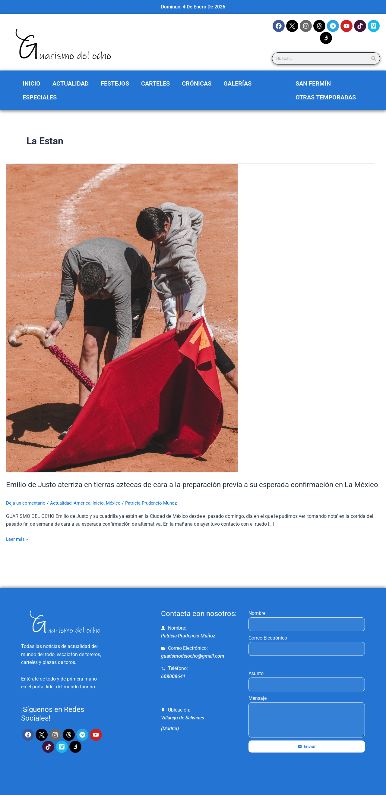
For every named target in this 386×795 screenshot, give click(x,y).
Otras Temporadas (326, 97)
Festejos (115, 83)
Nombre (256, 613)
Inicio (31, 83)
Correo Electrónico (267, 638)
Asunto (256, 673)
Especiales (40, 97)
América (86, 513)
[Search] (374, 58)
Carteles (155, 83)
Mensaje (257, 698)
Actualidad (70, 83)
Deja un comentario (27, 513)
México (118, 513)
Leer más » (17, 548)
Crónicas (196, 83)
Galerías (237, 83)
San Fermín (313, 83)
